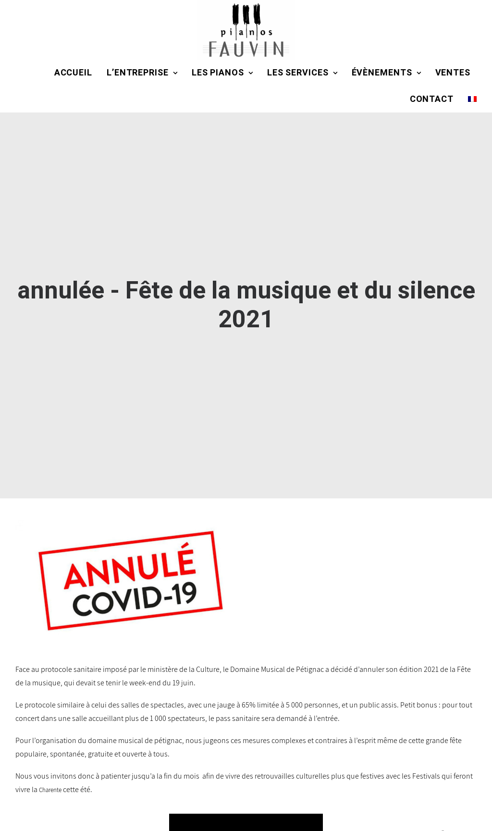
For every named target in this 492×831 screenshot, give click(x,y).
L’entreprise (142, 72)
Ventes (452, 72)
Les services (302, 72)
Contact (432, 99)
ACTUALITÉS (406, 793)
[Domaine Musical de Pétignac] (246, 30)
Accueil (73, 72)
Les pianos (222, 72)
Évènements (386, 72)
